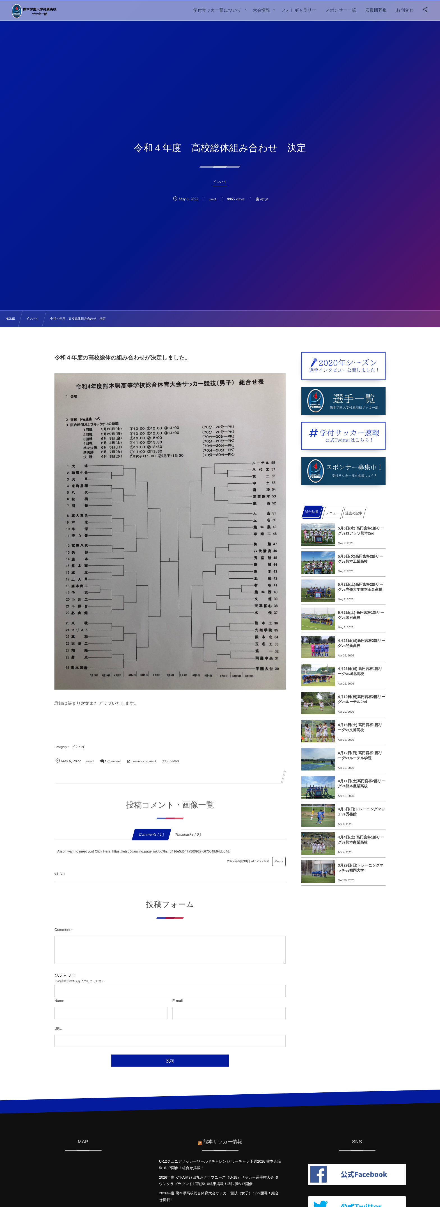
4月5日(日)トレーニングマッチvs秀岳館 (361, 811)
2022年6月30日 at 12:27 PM (248, 861)
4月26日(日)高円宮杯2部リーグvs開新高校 (361, 643)
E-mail (177, 1001)
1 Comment (113, 761)
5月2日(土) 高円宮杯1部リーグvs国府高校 (361, 615)
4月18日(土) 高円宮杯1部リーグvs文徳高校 (360, 727)
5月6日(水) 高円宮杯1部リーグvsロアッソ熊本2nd (361, 530)
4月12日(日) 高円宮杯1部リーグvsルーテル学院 (360, 755)
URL (58, 1028)
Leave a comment (144, 761)
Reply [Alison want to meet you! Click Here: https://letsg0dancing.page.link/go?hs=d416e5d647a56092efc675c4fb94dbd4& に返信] (279, 861)
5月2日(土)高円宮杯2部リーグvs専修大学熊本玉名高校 (360, 587)
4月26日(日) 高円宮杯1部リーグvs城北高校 (360, 671)
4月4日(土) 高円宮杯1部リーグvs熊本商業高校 (361, 839)
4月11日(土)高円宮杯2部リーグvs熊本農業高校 (361, 783)
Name (59, 1001)
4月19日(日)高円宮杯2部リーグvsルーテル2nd (361, 699)
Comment (62, 930)
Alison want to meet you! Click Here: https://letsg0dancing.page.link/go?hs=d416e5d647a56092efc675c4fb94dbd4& (143, 851)
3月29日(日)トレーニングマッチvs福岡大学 (360, 867)
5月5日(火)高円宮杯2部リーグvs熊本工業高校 (360, 558)
